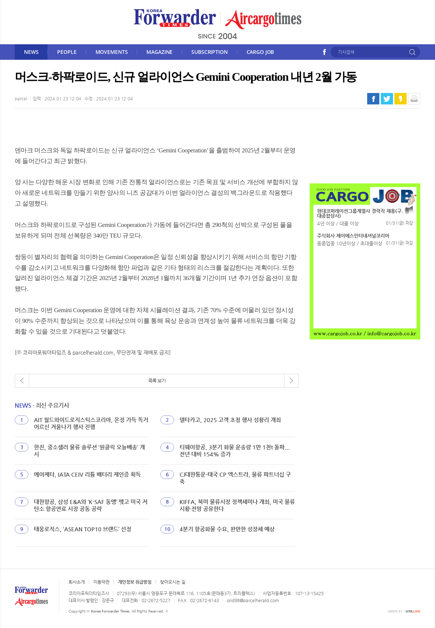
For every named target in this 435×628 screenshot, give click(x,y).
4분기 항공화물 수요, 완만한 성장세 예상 (227, 529)
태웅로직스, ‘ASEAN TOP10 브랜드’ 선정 (82, 529)
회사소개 (77, 581)
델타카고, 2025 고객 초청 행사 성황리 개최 (230, 420)
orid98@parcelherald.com (253, 600)
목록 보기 (157, 380)
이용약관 (101, 581)
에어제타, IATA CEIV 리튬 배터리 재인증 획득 (87, 474)
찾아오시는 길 (172, 581)
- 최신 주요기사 (42, 405)
